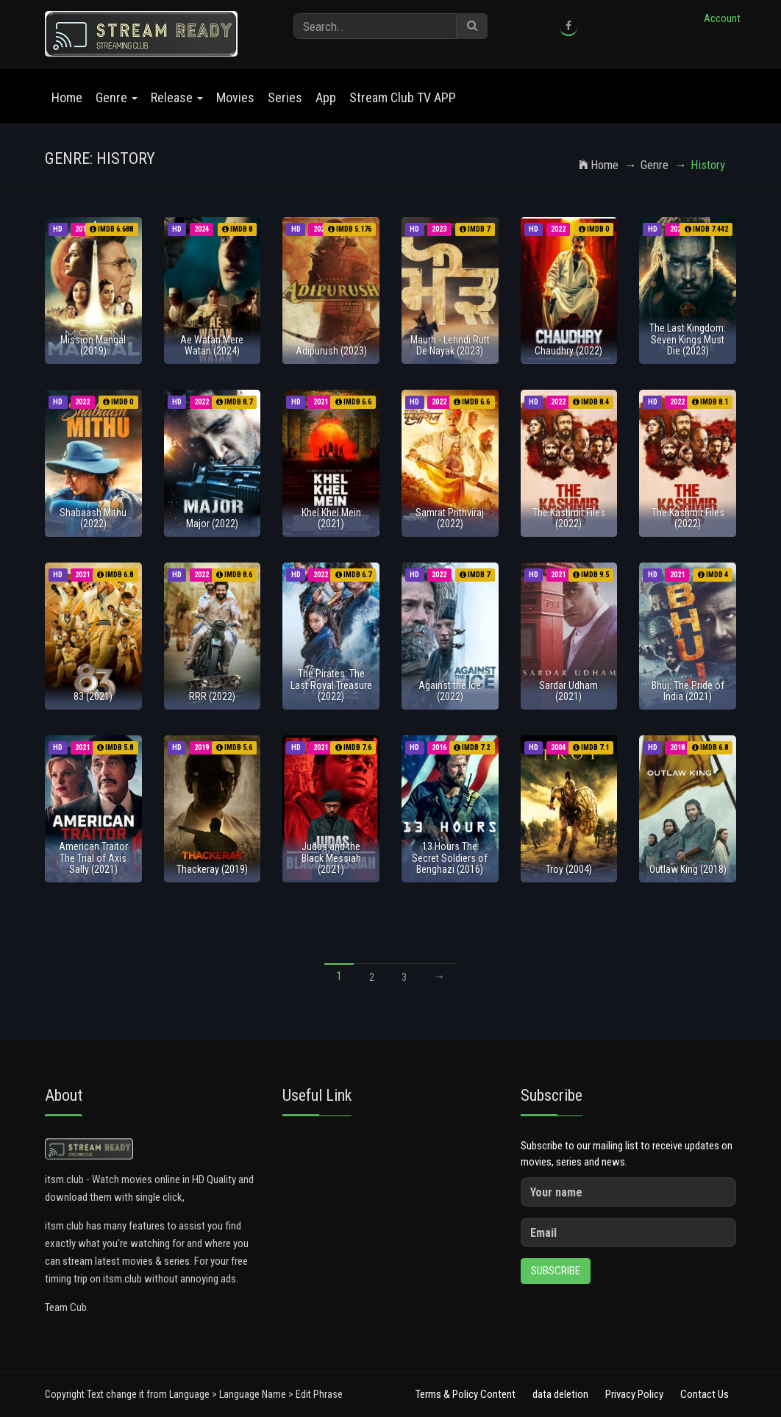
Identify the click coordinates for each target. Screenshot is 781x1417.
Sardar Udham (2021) (568, 690)
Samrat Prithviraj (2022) (450, 518)
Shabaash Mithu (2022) (93, 518)
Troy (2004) (569, 869)
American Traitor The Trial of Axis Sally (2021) (93, 857)
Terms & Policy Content (466, 1394)
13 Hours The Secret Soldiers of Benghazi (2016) (450, 857)
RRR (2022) (212, 696)
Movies (235, 97)
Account (722, 18)
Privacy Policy (634, 1394)
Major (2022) (212, 523)
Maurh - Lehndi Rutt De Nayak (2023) (450, 345)
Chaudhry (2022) (568, 351)
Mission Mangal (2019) (93, 345)
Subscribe (555, 1270)
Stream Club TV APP (402, 97)
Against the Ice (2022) (449, 690)
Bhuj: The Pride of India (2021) (688, 690)
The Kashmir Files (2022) (568, 518)
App (325, 97)
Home (66, 97)
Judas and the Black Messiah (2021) (331, 857)
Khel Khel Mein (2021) (331, 518)
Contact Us (704, 1394)
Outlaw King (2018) (688, 869)
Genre (117, 97)
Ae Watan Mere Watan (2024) (211, 345)
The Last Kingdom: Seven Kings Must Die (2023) (687, 339)
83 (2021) (93, 696)
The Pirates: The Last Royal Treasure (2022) (331, 685)
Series (285, 97)
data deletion (560, 1394)
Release (177, 97)
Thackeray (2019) (212, 869)
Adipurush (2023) (331, 351)
